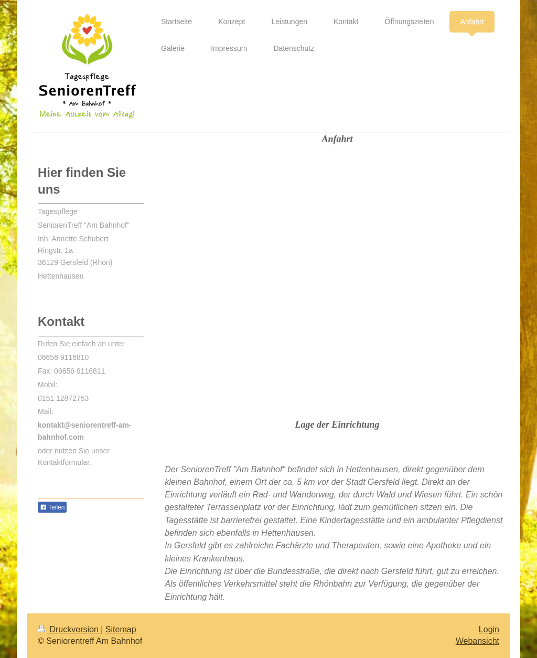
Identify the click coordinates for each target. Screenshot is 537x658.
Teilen (52, 507)
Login (489, 629)
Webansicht (477, 640)
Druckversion (69, 629)
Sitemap (120, 629)
